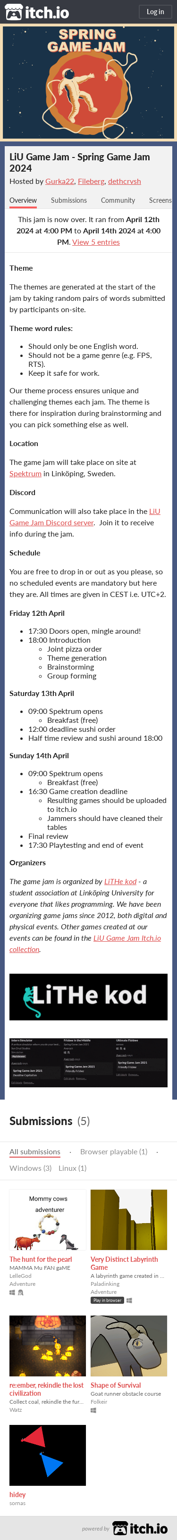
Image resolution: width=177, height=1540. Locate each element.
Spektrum (25, 473)
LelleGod (20, 1275)
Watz (15, 1409)
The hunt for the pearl (40, 1259)
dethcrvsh (124, 180)
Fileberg (91, 180)
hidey (17, 1494)
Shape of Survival (116, 1385)
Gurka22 (59, 180)
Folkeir (99, 1401)
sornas (17, 1503)
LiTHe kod (120, 881)
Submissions (69, 200)
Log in (155, 12)
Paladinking (105, 1283)
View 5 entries (96, 241)
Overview (23, 200)
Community (118, 200)
